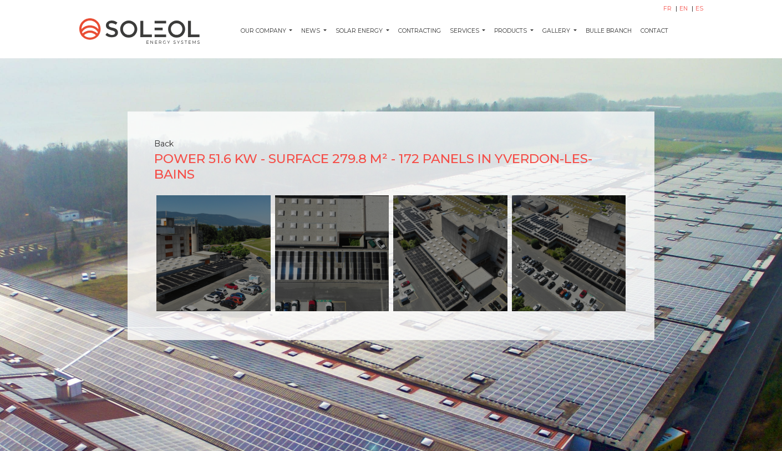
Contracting (419, 30)
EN (684, 8)
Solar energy (360, 30)
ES (699, 8)
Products (511, 30)
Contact (654, 30)
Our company (264, 30)
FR (668, 8)
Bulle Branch (609, 30)
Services (465, 30)
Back (164, 144)
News (311, 30)
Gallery (557, 30)
